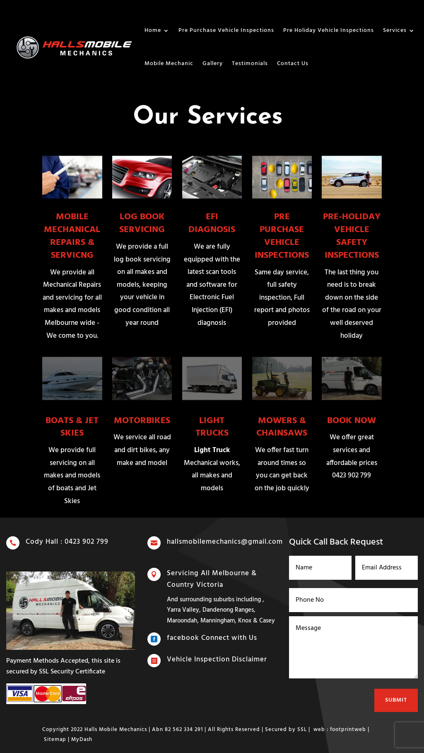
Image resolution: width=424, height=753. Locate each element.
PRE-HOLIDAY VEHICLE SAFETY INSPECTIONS (352, 236)
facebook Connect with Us (212, 638)
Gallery (212, 63)
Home (153, 30)
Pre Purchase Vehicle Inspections (226, 30)
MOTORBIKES (142, 421)
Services (395, 30)
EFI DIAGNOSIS (211, 223)
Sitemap (55, 739)
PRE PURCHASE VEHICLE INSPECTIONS (282, 236)
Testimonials (250, 63)
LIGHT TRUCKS (212, 427)
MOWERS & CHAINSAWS (281, 427)
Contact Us (292, 63)
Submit (395, 695)
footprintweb (348, 729)
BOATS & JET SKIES (72, 427)
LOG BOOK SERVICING (142, 223)
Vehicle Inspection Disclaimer (217, 660)
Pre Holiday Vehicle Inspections (328, 30)
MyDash (81, 739)
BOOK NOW (351, 421)
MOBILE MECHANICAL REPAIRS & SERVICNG (72, 236)
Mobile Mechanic (169, 63)
